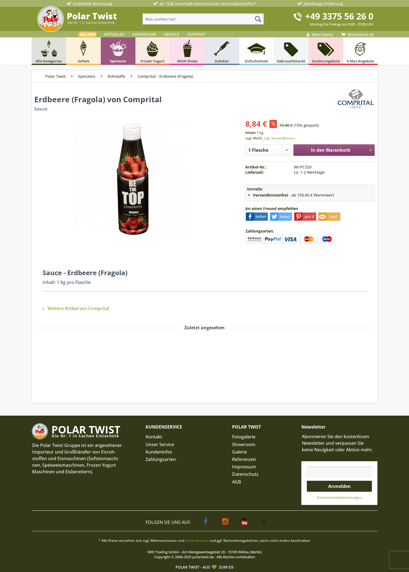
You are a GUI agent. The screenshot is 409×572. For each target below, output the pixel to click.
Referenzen (244, 459)
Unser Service (160, 444)
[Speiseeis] (118, 51)
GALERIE (88, 34)
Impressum (244, 467)
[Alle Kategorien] (49, 51)
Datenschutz (245, 474)
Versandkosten (197, 540)
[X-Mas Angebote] (360, 51)
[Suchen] (258, 18)
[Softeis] (83, 51)
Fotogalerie (243, 437)
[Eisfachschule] (256, 51)
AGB (236, 482)
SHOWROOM (144, 34)
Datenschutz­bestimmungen (339, 497)
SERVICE (171, 34)
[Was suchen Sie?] (203, 18)
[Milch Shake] (187, 51)
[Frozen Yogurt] (152, 51)
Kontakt (154, 437)
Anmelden (339, 486)
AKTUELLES (114, 34)
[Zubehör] (222, 51)
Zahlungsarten (161, 459)
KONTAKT (196, 34)
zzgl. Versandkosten (279, 138)
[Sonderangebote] (325, 51)
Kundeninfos (159, 452)
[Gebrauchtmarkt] (291, 51)
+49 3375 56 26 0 (339, 16)
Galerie (239, 452)
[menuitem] (203, 18)
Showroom (243, 444)
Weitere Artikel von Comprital (76, 308)
